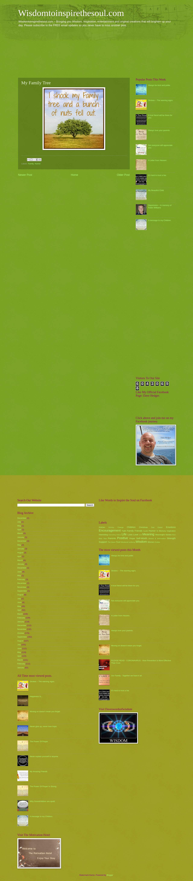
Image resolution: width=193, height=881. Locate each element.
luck (140, 535)
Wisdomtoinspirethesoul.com (71, 13)
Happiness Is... (36, 696)
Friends (138, 530)
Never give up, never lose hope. (43, 726)
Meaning (148, 534)
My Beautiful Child (156, 190)
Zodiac (157, 542)
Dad (152, 527)
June (19, 572)
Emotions (171, 527)
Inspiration (171, 531)
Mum (174, 535)
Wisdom (141, 541)
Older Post (123, 174)
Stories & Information (157, 538)
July (19, 522)
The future (111, 542)
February (21, 579)
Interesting (103, 535)
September (22, 591)
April (19, 529)
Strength (171, 538)
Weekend (124, 542)
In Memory (161, 531)
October (20, 633)
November (21, 587)
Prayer (132, 538)
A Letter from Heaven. (157, 160)
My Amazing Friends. (39, 771)
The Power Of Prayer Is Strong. (43, 786)
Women (151, 542)
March (20, 533)
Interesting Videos (115, 535)
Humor (38, 164)
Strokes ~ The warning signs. (160, 100)
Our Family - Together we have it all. (126, 675)
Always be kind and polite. (159, 85)
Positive (122, 538)
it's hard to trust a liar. (157, 175)
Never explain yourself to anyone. (44, 756)
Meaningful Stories (163, 535)
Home (74, 174)
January (20, 537)
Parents (112, 538)
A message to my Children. (159, 220)
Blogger (110, 875)
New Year (103, 538)
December (21, 518)
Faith (124, 531)
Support (103, 542)
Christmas (143, 527)
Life (124, 534)
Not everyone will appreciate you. (125, 601)
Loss (130, 534)
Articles (102, 527)
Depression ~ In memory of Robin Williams (159, 206)
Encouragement (110, 530)
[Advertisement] (96, 52)
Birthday (111, 527)
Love (135, 534)
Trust (118, 542)
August (20, 552)
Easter (160, 527)
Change (120, 527)
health (145, 531)
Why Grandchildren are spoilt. (42, 801)
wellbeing (132, 542)
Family (31, 164)
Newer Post (25, 174)
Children (131, 527)
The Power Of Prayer (39, 741)
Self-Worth (141, 538)
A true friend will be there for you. (125, 585)
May (19, 526)
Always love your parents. (159, 130)
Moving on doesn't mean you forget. (45, 711)
